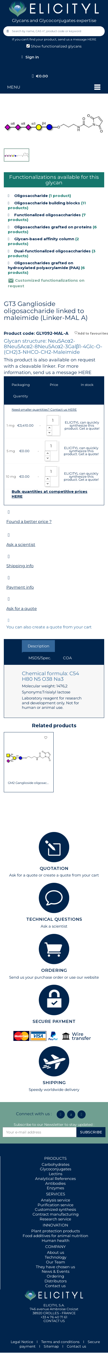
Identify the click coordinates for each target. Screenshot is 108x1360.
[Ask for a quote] (8, 599)
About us (55, 1252)
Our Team (55, 1262)
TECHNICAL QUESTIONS (54, 919)
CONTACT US (54, 1321)
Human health (55, 1240)
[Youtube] (82, 1114)
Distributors (55, 1281)
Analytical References (55, 1178)
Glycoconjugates (55, 1169)
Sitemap (51, 1346)
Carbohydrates (55, 1164)
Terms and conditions (60, 1342)
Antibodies (55, 1183)
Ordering (55, 1276)
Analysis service (55, 1200)
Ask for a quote (21, 608)
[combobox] (54, 31)
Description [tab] (38, 646)
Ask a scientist (20, 544)
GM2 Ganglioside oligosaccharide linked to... (29, 782)
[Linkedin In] (61, 1114)
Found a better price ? (29, 521)
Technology (55, 1257)
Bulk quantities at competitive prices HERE (49, 494)
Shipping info (20, 565)
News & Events (55, 1271)
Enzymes (55, 1188)
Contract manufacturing (56, 1214)
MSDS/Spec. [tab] (39, 657)
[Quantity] (53, 420)
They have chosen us (55, 1266)
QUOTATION (54, 868)
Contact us (55, 1285)
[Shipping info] (8, 556)
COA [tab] (67, 657)
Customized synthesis (55, 1209)
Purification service (55, 1204)
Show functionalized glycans (54, 46)
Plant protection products (55, 1231)
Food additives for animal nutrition (55, 1235)
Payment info (20, 587)
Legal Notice (22, 1342)
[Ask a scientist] (8, 535)
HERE (84, 372)
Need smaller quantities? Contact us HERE (44, 409)
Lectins (55, 1173)
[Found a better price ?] (8, 512)
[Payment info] (8, 577)
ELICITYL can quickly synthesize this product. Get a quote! (82, 425)
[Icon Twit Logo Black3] (71, 1114)
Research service (55, 1219)
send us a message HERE (77, 39)
